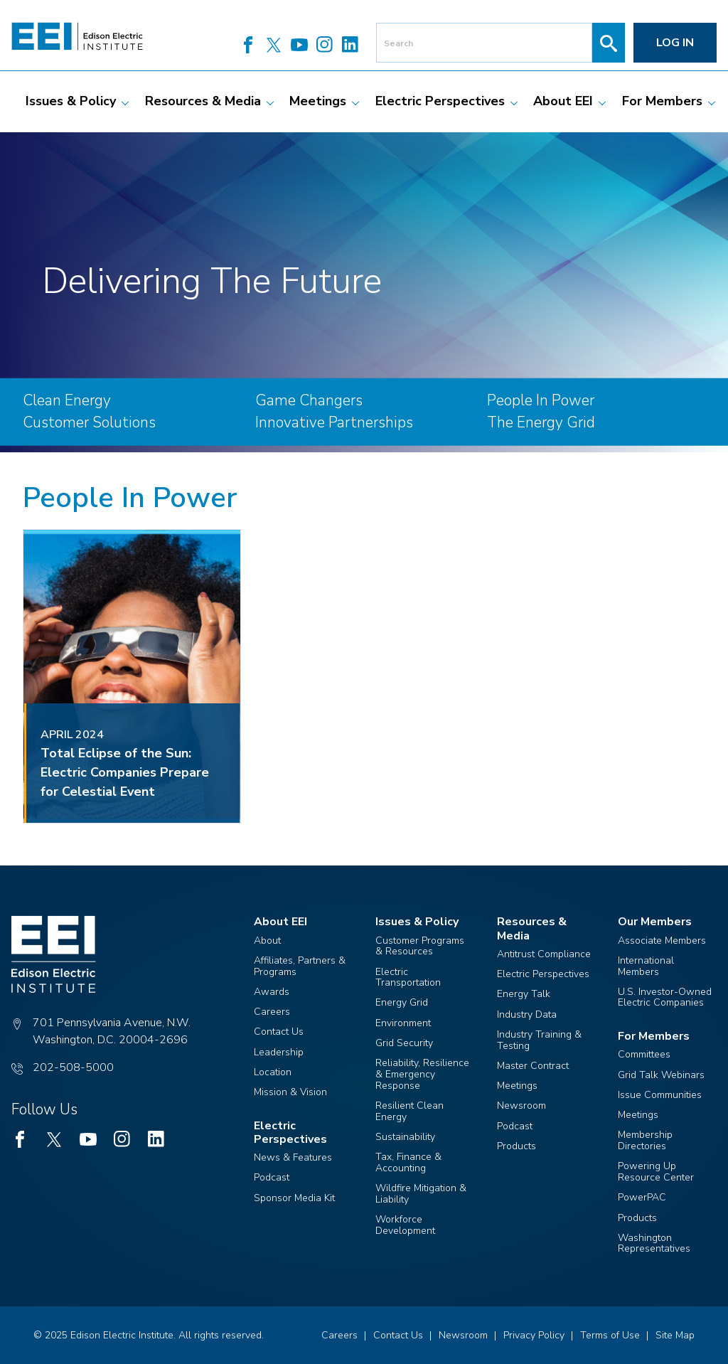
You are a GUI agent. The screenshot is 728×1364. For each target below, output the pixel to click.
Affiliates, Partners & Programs (300, 966)
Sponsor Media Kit (294, 1198)
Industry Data (527, 1014)
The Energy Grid (541, 422)
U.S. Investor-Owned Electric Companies (665, 997)
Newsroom (521, 1105)
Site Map (675, 1335)
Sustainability (405, 1137)
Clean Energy (67, 400)
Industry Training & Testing (539, 1040)
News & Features (293, 1157)
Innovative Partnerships (334, 422)
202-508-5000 (73, 1067)
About (267, 940)
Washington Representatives (654, 1243)
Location (272, 1072)
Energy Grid (401, 1002)
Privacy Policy (533, 1335)
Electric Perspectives (543, 974)
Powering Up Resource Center (656, 1171)
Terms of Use (610, 1335)
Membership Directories (645, 1140)
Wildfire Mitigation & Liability (420, 1193)
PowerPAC (642, 1197)
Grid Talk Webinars (661, 1075)
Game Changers (309, 400)
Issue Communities (660, 1095)
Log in (675, 42)
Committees (644, 1054)
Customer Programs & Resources (419, 946)
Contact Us (279, 1031)
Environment (403, 1023)
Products (516, 1146)
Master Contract (533, 1065)
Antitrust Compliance (544, 954)
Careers (272, 1011)
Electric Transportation (408, 977)
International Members (646, 966)
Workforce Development (405, 1225)
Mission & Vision (290, 1092)
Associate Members (662, 940)
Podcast (271, 1177)
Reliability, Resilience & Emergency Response (422, 1074)
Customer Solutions (89, 422)
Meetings (517, 1085)
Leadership (279, 1052)
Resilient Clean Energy (409, 1111)
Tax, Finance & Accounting (408, 1162)
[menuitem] (70, 102)
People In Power (540, 400)
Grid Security (404, 1043)
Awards (271, 991)
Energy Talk (523, 994)
